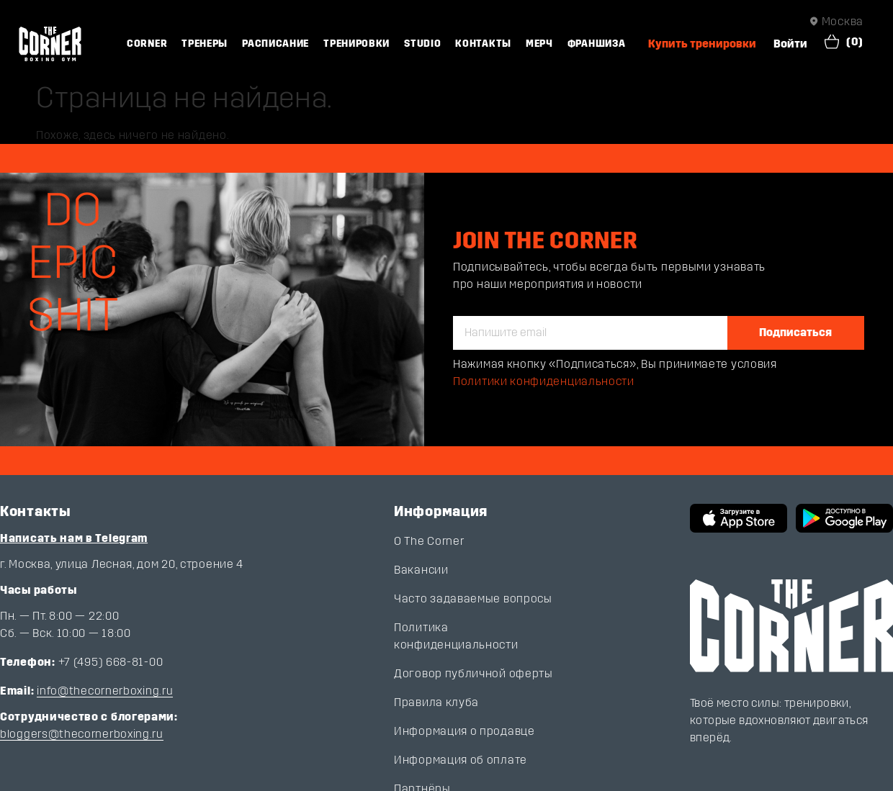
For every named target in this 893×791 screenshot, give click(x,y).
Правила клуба (436, 702)
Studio (422, 43)
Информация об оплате (460, 760)
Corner (147, 43)
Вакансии (421, 570)
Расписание (275, 43)
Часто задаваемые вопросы (473, 598)
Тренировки (356, 43)
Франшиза (596, 43)
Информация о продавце (464, 731)
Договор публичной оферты (473, 673)
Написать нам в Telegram (74, 538)
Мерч (539, 43)
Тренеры (204, 43)
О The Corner (429, 541)
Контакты (483, 43)
